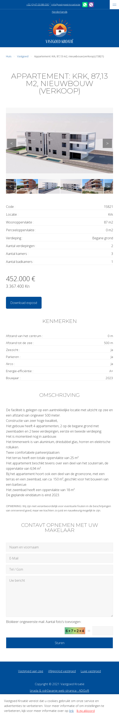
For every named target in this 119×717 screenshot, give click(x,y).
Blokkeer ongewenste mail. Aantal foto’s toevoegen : (44, 621)
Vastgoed (22, 56)
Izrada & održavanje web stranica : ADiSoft (59, 690)
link (71, 711)
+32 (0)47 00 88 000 (37, 4)
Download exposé (23, 302)
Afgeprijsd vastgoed (62, 671)
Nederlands (59, 11)
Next (107, 143)
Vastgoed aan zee (30, 671)
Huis (8, 56)
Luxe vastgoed (91, 671)
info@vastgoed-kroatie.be (65, 4)
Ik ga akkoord (86, 711)
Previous (11, 143)
